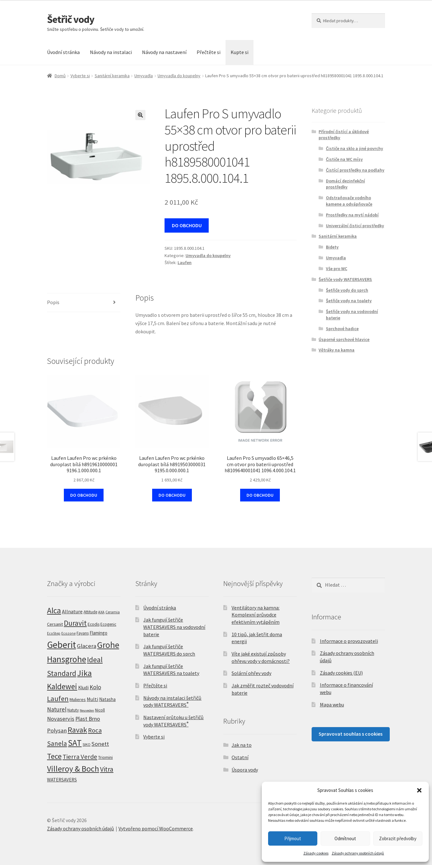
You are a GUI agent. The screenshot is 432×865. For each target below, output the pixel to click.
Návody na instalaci (111, 52)
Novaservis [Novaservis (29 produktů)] (60, 718)
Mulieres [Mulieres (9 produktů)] (78, 699)
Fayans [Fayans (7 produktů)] (83, 633)
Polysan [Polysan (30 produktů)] (57, 730)
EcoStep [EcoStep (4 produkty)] (53, 633)
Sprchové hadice (342, 328)
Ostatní (240, 757)
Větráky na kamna (336, 350)
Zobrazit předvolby (397, 838)
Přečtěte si (208, 52)
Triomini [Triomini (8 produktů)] (105, 757)
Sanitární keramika (112, 75)
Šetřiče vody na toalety (349, 300)
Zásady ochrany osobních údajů (358, 853)
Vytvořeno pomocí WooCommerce (155, 828)
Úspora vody (245, 769)
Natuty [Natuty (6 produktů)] (73, 710)
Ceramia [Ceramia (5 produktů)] (112, 612)
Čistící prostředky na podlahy (355, 170)
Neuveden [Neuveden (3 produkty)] (87, 710)
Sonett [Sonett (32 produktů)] (100, 743)
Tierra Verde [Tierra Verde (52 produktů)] (80, 757)
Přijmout (292, 838)
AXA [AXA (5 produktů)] (101, 612)
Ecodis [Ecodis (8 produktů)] (93, 624)
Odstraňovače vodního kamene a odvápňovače (349, 201)
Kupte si (239, 52)
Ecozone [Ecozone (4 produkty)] (68, 633)
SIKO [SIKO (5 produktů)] (87, 744)
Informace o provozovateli (349, 641)
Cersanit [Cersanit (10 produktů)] (55, 624)
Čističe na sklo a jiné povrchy (354, 148)
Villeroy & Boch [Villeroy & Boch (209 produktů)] (73, 769)
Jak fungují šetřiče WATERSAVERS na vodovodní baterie (174, 626)
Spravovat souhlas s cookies (350, 734)
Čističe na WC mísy (344, 159)
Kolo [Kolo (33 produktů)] (95, 687)
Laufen (185, 262)
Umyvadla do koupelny (179, 75)
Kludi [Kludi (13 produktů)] (83, 688)
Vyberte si (80, 75)
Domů (60, 75)
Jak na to (242, 745)
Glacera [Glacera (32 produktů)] (86, 646)
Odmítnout (345, 838)
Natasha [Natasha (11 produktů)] (107, 699)
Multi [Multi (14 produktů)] (92, 699)
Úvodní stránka (63, 52)
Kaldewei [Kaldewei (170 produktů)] (62, 686)
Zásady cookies (315, 853)
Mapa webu (332, 704)
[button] (419, 790)
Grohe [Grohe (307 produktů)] (108, 644)
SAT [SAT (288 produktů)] (75, 742)
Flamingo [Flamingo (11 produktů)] (98, 633)
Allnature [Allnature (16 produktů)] (72, 611)
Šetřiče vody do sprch (347, 290)
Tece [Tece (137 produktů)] (54, 756)
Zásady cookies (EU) (341, 673)
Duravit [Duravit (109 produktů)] (75, 623)
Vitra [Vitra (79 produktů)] (106, 769)
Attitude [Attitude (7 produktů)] (90, 612)
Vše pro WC (336, 268)
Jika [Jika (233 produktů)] (84, 673)
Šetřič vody (70, 19)
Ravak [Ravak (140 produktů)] (77, 730)
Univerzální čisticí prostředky (355, 225)
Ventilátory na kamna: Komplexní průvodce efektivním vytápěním (256, 614)
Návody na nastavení (164, 52)
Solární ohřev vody (251, 673)
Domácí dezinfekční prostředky (345, 184)
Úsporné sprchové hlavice (344, 339)
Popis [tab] (53, 302)
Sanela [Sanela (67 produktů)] (57, 743)
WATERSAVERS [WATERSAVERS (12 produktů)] (62, 780)
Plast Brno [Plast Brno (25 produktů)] (87, 718)
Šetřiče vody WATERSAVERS (345, 279)
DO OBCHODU (187, 225)
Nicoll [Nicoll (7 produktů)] (100, 710)
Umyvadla (143, 75)
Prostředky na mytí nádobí (352, 215)
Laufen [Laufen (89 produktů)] (58, 698)
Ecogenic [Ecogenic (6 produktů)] (108, 624)
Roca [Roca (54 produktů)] (95, 730)
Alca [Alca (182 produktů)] (54, 610)
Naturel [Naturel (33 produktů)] (56, 709)
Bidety (332, 247)
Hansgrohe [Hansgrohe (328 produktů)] (66, 659)
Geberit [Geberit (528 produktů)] (61, 644)
